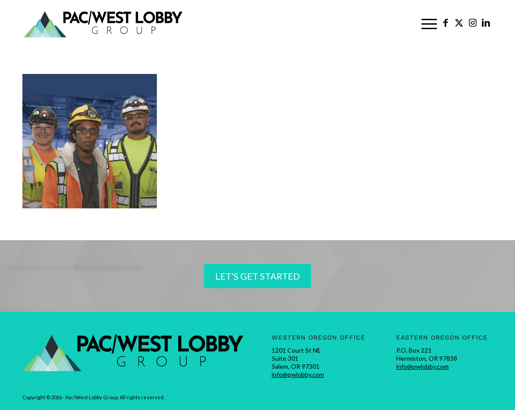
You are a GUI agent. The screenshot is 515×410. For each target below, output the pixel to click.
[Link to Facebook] (445, 22)
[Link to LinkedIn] (486, 22)
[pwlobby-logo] (103, 22)
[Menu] (429, 22)
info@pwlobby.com (298, 374)
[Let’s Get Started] (257, 276)
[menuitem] (429, 22)
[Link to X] (459, 22)
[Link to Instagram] (472, 22)
